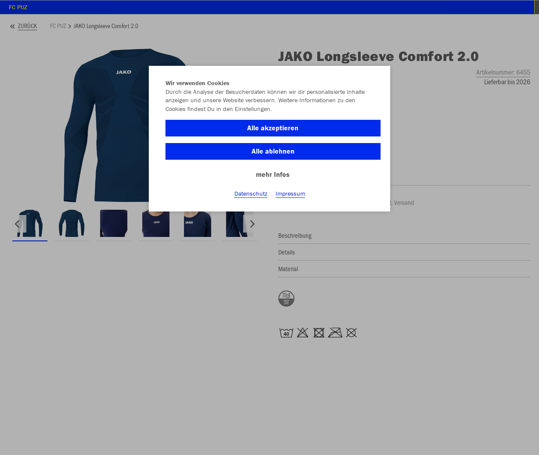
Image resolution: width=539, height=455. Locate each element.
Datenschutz (250, 193)
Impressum (290, 193)
